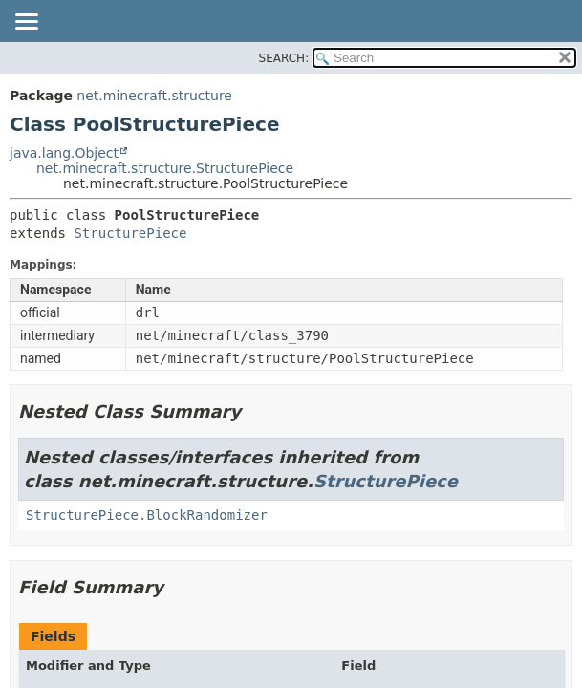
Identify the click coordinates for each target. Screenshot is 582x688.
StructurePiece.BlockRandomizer (147, 515)
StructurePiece (130, 233)
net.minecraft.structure (154, 95)
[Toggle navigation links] (26, 23)
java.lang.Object (64, 153)
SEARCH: (284, 58)
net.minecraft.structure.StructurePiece (164, 168)
